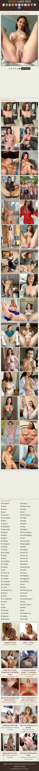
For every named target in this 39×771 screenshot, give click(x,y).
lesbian (23, 529)
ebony (4, 593)
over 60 (24, 561)
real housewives (27, 515)
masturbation (26, 535)
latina (23, 524)
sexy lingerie (25, 532)
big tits (4, 532)
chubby (4, 564)
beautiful (5, 526)
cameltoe (5, 561)
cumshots (5, 584)
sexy (23, 587)
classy (4, 567)
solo (22, 602)
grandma (5, 619)
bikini (4, 535)
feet (3, 607)
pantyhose (25, 567)
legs (22, 526)
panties (24, 564)
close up (5, 573)
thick (23, 607)
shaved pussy (26, 590)
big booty (5, 529)
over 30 (24, 552)
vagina (23, 616)
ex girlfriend (6, 599)
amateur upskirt (27, 613)
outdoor (24, 550)
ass (3, 512)
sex (22, 584)
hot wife (24, 619)
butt (3, 558)
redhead (24, 576)
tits (22, 610)
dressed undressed (9, 590)
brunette (5, 552)
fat (3, 605)
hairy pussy (25, 506)
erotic (4, 596)
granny (23, 503)
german (5, 613)
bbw (3, 521)
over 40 (24, 555)
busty (4, 555)
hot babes (5, 518)
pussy (23, 573)
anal (3, 506)
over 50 (24, 558)
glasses (5, 616)
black (4, 538)
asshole (5, 515)
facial (4, 602)
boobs (4, 547)
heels (23, 509)
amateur (5, 503)
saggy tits (24, 578)
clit (3, 570)
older (23, 547)
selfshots (24, 581)
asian (4, 509)
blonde (4, 541)
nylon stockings (27, 605)
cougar (4, 576)
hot (22, 512)
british (4, 550)
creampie (5, 581)
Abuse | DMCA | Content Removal (14, 764)
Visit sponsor (26, 68)
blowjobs (5, 544)
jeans (23, 521)
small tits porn (26, 599)
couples (5, 578)
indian (23, 518)
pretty (23, 570)
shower (24, 593)
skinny (23, 596)
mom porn (25, 541)
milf (22, 538)
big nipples (25, 544)
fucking (4, 610)
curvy (4, 587)
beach (4, 524)
